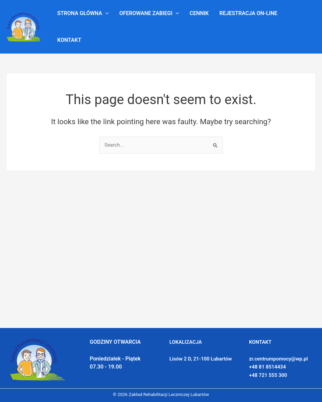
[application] (105, 13)
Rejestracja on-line (248, 13)
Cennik (199, 13)
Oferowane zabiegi (149, 13)
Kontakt (69, 40)
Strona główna (82, 13)
